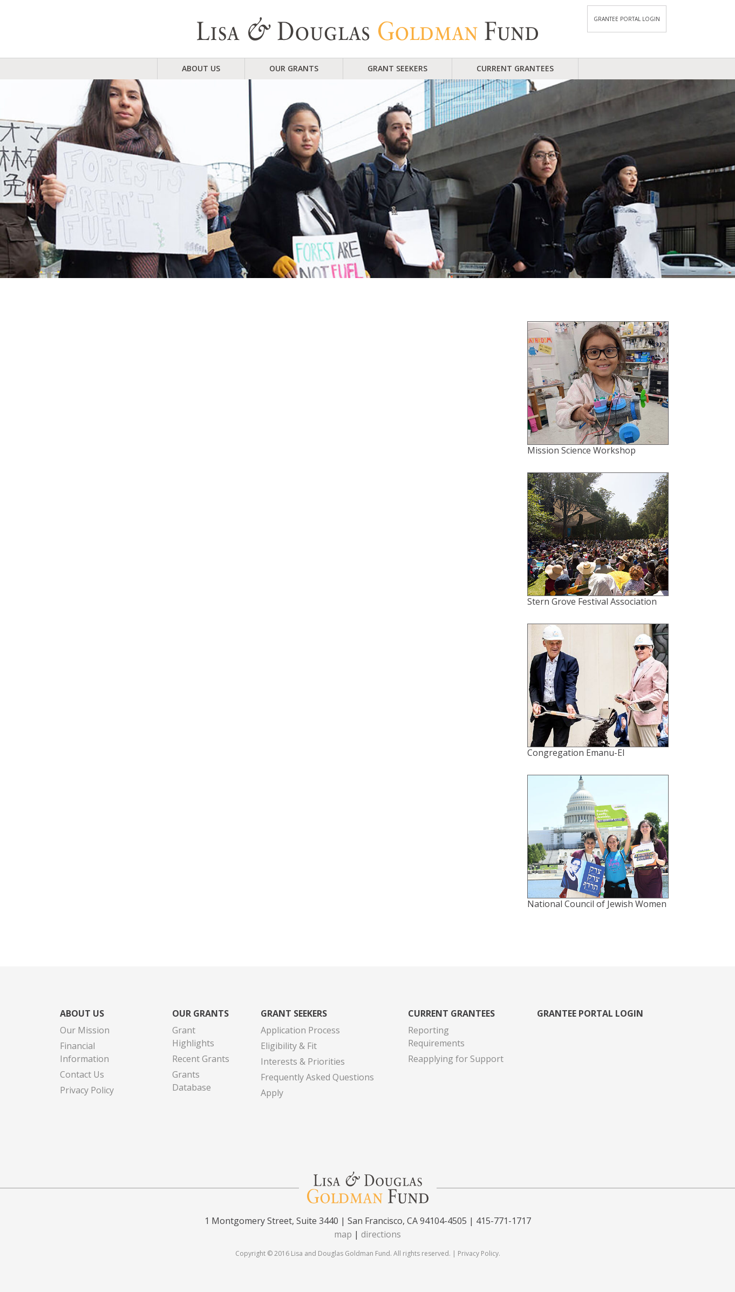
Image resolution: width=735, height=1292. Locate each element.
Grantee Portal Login (627, 19)
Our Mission (85, 1030)
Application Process (300, 1030)
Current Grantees (515, 68)
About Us (201, 68)
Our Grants (293, 68)
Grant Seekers (397, 68)
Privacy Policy (87, 1090)
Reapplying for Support (455, 1059)
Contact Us (82, 1074)
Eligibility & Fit (289, 1046)
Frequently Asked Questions (317, 1077)
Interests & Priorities (303, 1061)
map (343, 1234)
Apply (272, 1093)
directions (381, 1234)
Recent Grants (200, 1059)
